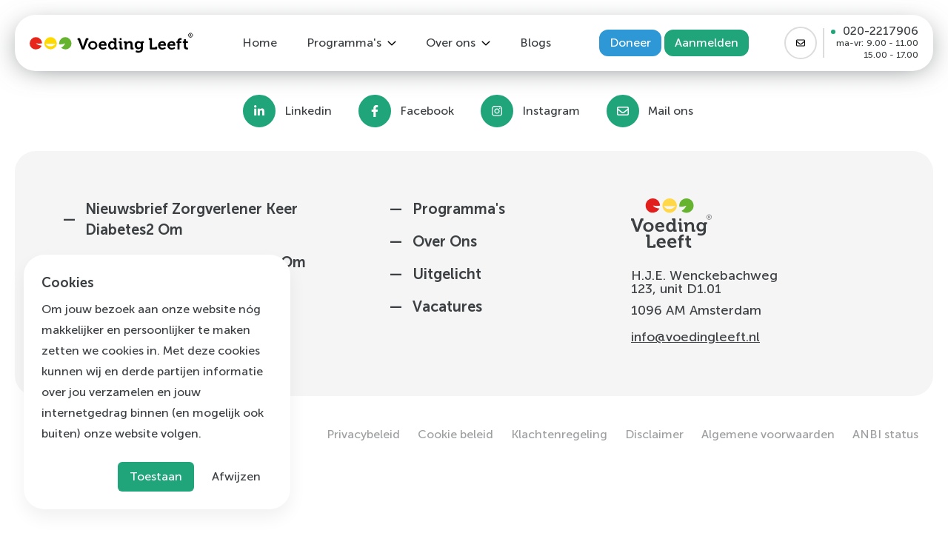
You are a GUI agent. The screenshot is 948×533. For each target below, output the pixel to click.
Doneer (630, 42)
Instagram (551, 111)
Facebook (427, 111)
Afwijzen (236, 476)
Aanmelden (706, 42)
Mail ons (670, 111)
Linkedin (308, 111)
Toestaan (156, 476)
